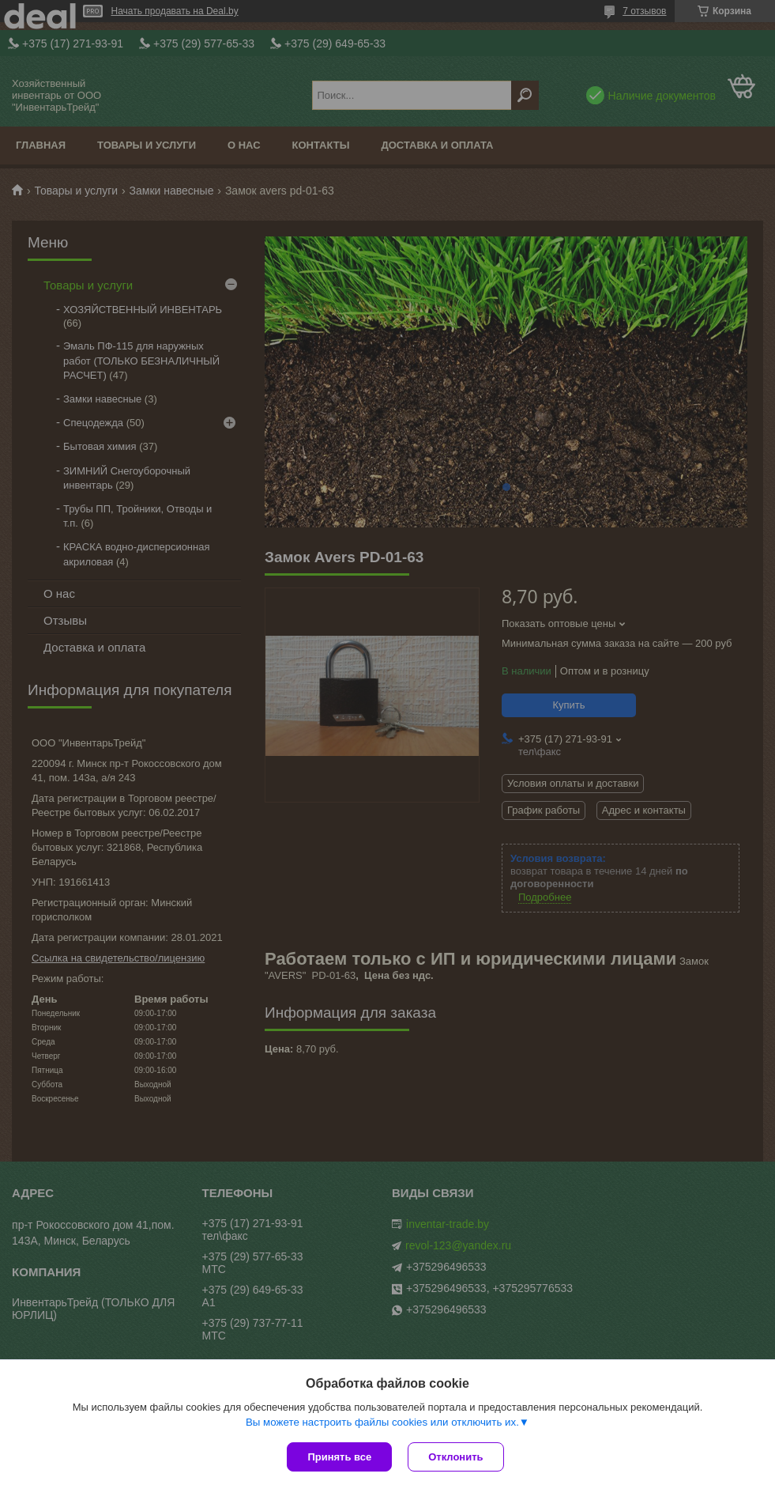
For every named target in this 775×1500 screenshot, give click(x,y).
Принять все (339, 1457)
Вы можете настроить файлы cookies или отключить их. (382, 1422)
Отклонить (455, 1457)
